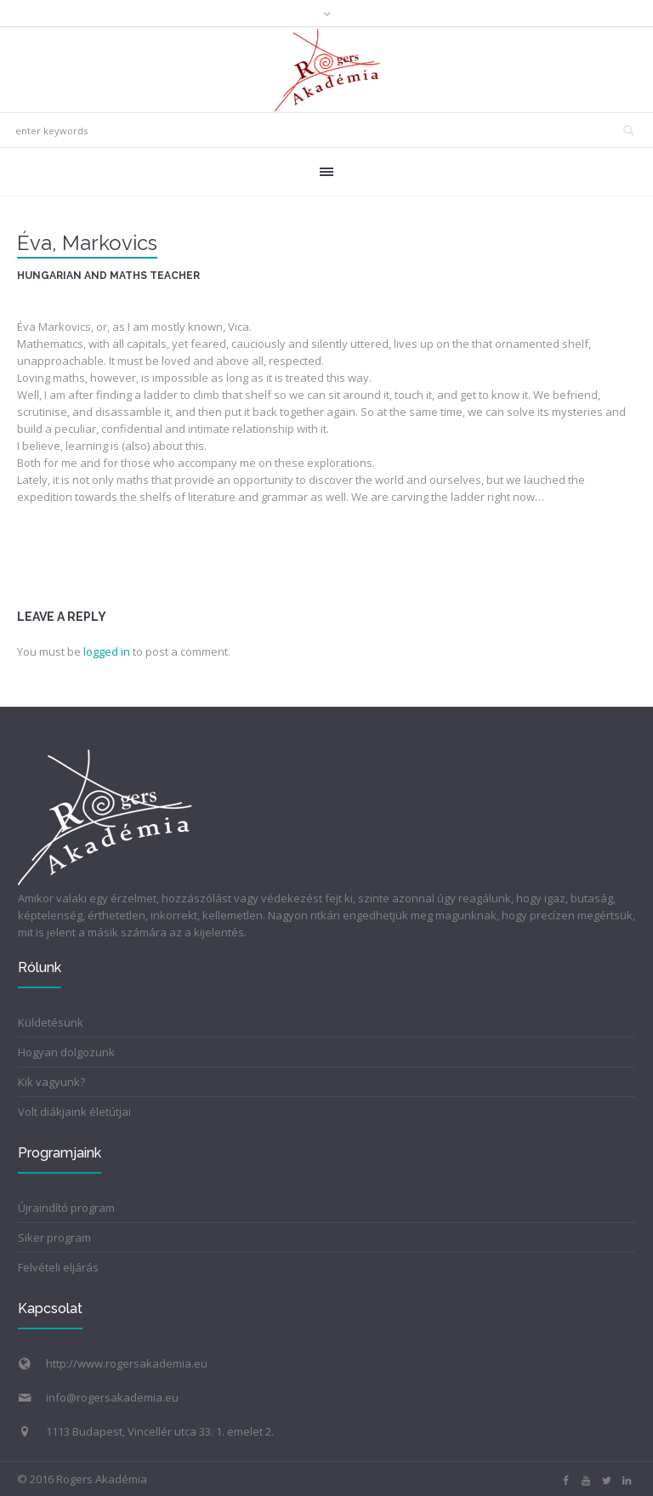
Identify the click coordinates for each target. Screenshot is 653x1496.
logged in (106, 651)
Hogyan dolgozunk (66, 1052)
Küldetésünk (50, 1022)
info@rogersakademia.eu (112, 1397)
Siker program (54, 1237)
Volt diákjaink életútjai (74, 1111)
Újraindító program (66, 1207)
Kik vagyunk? (51, 1081)
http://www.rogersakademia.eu (126, 1363)
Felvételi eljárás (58, 1267)
